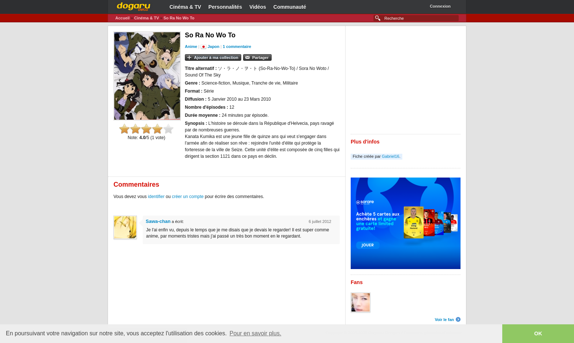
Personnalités (225, 7)
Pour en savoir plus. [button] (255, 333)
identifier (156, 196)
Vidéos (257, 7)
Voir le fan (444, 319)
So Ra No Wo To (178, 18)
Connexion (440, 6)
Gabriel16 (390, 156)
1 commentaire (237, 46)
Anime (191, 46)
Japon (213, 46)
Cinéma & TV (185, 7)
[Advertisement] (406, 82)
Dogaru (133, 5)
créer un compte (188, 196)
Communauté (289, 7)
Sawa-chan (158, 221)
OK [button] (538, 333)
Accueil (122, 18)
